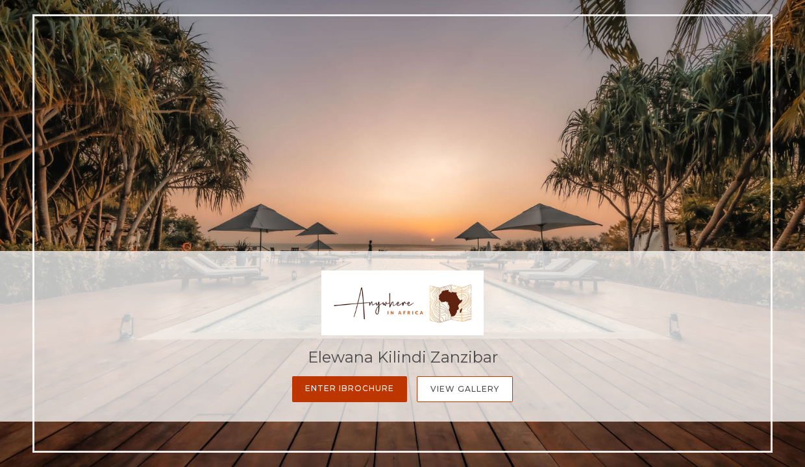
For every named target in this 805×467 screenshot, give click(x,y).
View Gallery (464, 389)
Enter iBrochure (349, 388)
